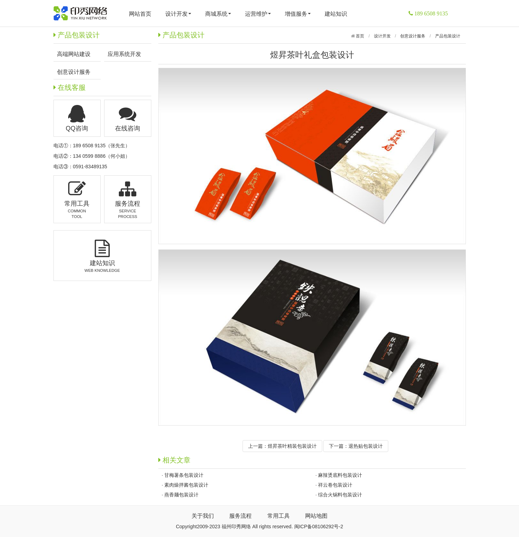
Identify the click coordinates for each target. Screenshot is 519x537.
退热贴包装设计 (365, 446)
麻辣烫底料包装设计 (340, 475)
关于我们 (203, 516)
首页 (359, 36)
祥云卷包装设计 (335, 485)
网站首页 (140, 14)
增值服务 (298, 14)
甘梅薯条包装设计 (183, 475)
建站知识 (336, 14)
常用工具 (278, 516)
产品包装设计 (447, 36)
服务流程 (240, 516)
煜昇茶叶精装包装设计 (292, 446)
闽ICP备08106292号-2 (318, 526)
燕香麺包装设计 (181, 494)
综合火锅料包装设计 (340, 494)
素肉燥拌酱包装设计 (186, 485)
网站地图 (316, 516)
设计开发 (178, 14)
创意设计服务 (412, 36)
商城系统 (218, 14)
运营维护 (258, 14)
